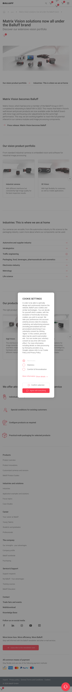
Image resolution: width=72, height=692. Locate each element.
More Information (28, 376)
